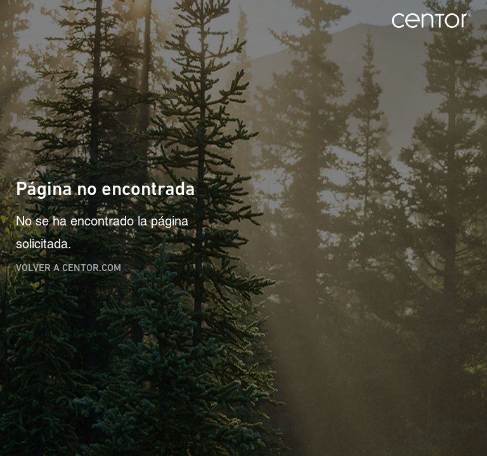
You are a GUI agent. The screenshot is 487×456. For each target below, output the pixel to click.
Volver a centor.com (68, 268)
